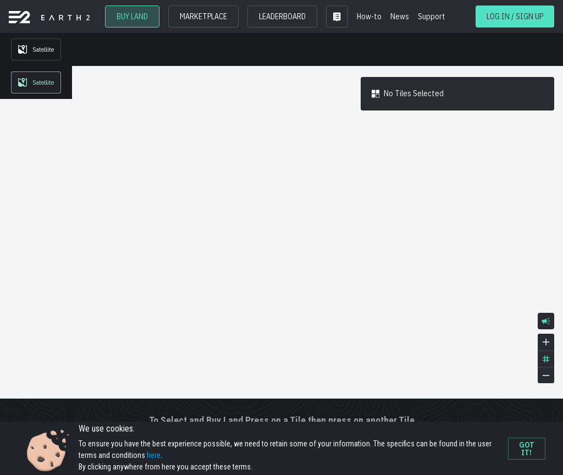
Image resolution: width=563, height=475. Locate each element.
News (399, 16)
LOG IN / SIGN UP (515, 16)
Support (431, 16)
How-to (369, 16)
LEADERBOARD (282, 16)
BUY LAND (132, 16)
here (154, 455)
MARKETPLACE (203, 16)
